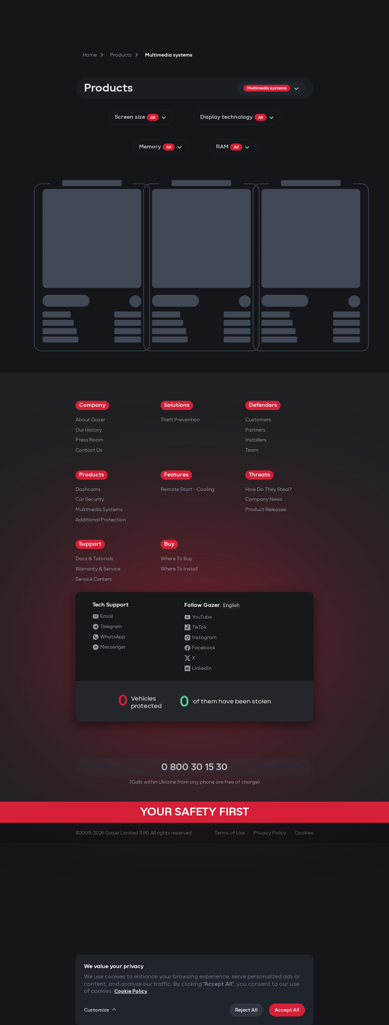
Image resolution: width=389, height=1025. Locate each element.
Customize (100, 1010)
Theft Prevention (180, 602)
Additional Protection (101, 702)
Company (92, 587)
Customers (258, 602)
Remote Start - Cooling (188, 671)
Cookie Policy (130, 991)
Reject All (246, 1010)
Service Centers (94, 761)
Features (176, 657)
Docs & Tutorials (94, 741)
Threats (259, 657)
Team (251, 632)
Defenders (263, 587)
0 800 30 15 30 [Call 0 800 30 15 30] (194, 949)
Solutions (177, 587)
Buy (169, 726)
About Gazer (90, 602)
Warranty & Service (98, 751)
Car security (90, 681)
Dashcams (88, 671)
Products (91, 657)
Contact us (89, 632)
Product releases (265, 692)
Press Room (89, 622)
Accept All (287, 1010)
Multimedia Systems (99, 692)
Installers (256, 622)
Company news (263, 681)
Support (90, 726)
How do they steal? (268, 671)
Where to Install (179, 751)
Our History (89, 612)
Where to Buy (176, 741)
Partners (255, 612)
